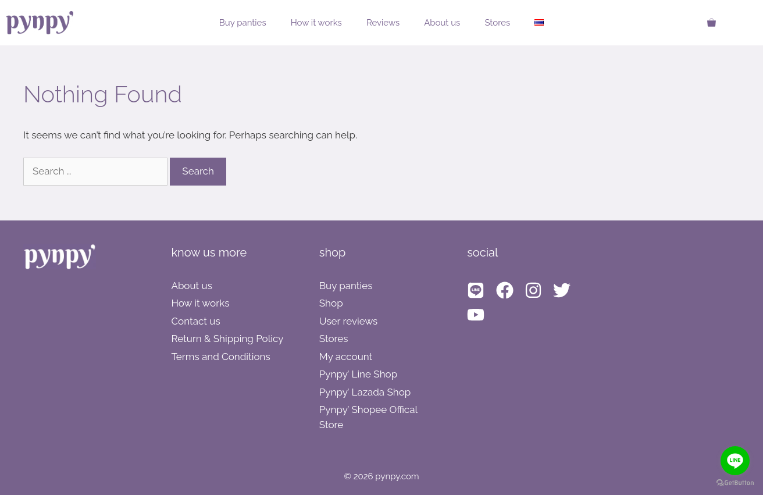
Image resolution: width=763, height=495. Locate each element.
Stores (497, 22)
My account (346, 356)
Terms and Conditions (220, 356)
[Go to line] (735, 460)
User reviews (348, 321)
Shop (331, 303)
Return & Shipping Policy (227, 338)
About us (442, 22)
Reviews (383, 22)
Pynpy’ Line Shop (358, 374)
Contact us (195, 321)
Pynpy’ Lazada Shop (365, 392)
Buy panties (242, 22)
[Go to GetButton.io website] (735, 483)
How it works (316, 22)
